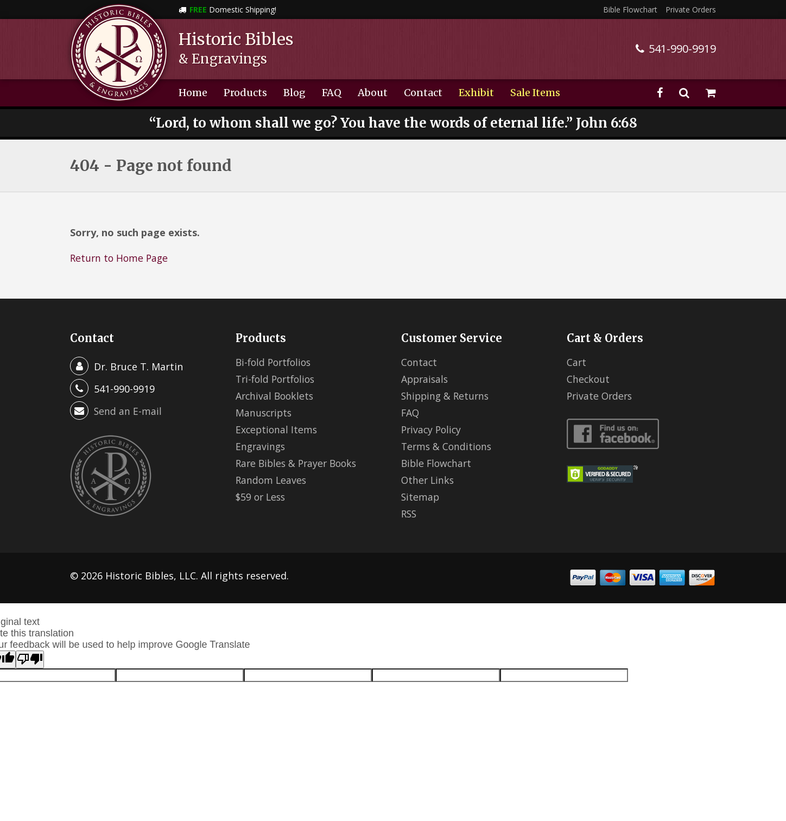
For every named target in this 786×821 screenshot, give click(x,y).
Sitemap (420, 496)
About (373, 92)
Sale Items (535, 92)
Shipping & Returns (446, 395)
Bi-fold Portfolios (276, 362)
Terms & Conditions (448, 446)
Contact (423, 92)
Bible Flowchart (630, 9)
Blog (294, 92)
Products (245, 92)
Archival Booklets (276, 395)
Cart (577, 362)
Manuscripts (265, 412)
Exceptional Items (277, 429)
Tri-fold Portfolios (278, 379)
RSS (409, 513)
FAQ (331, 92)
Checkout (589, 379)
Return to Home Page (120, 257)
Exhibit (476, 92)
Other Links (428, 480)
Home (193, 92)
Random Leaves (272, 480)
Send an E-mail (128, 411)
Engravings (261, 446)
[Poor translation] (30, 659)
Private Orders (690, 9)
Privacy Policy (432, 429)
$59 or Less (262, 496)
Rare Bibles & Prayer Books (299, 463)
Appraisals (426, 379)
